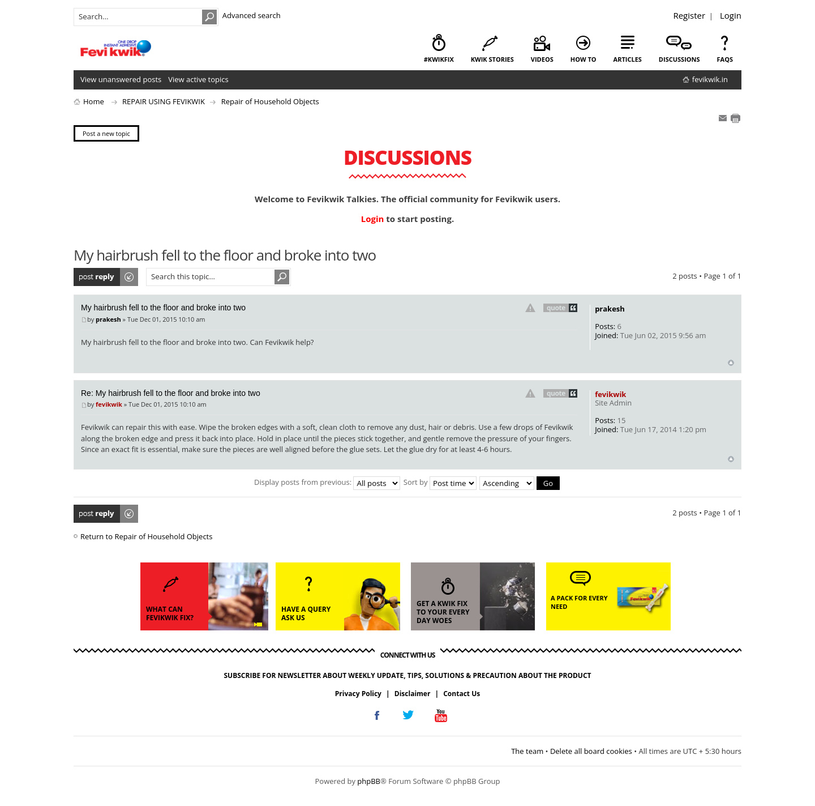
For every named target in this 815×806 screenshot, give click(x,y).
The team (527, 751)
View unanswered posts (120, 79)
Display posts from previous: (327, 482)
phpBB (368, 781)
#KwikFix (439, 59)
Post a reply (106, 277)
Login (730, 15)
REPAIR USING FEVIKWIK (163, 101)
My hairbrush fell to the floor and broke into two (163, 307)
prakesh (108, 319)
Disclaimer (412, 693)
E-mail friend (723, 118)
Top (731, 363)
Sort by (440, 482)
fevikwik (109, 404)
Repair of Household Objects (270, 101)
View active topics (198, 79)
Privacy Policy (358, 693)
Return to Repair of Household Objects (146, 536)
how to (583, 59)
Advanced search (251, 15)
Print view (735, 118)
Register (689, 15)
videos (542, 59)
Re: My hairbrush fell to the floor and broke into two (170, 393)
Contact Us (461, 693)
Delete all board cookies (591, 751)
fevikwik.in (710, 79)
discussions (679, 59)
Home (93, 101)
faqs (725, 59)
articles (628, 59)
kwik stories (492, 59)
